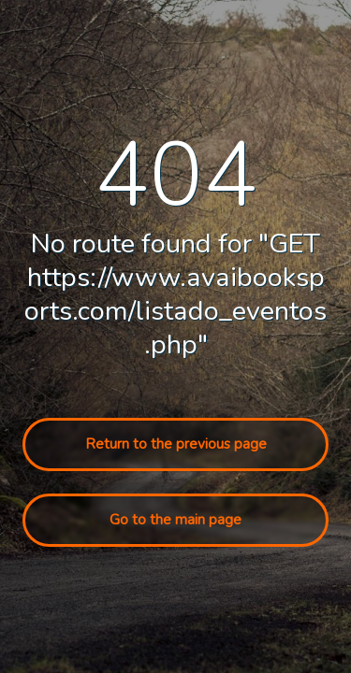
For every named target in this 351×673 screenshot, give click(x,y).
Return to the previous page (176, 444)
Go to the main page (175, 519)
